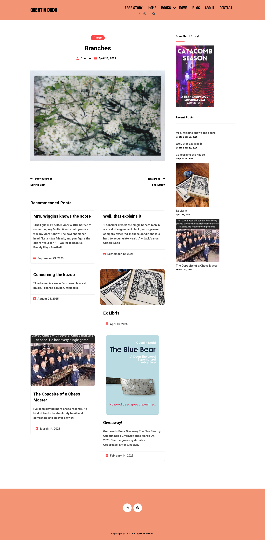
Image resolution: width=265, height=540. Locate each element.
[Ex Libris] (192, 186)
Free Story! (134, 8)
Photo (98, 37)
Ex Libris (111, 313)
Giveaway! (112, 422)
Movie (183, 8)
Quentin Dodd (43, 10)
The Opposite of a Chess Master (197, 265)
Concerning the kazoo (54, 274)
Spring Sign (37, 184)
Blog (196, 8)
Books (166, 8)
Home (152, 8)
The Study (158, 184)
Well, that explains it (122, 216)
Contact (226, 8)
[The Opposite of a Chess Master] (197, 241)
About (210, 8)
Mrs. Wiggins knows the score (62, 216)
